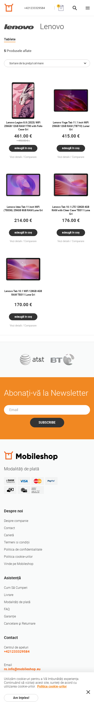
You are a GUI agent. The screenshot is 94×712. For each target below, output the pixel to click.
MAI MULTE (35, 490)
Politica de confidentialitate (23, 549)
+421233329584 (34, 8)
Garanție (10, 616)
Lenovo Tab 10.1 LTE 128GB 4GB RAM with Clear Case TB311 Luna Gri (71, 210)
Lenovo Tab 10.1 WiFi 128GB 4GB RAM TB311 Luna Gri (23, 293)
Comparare (30, 156)
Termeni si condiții (17, 542)
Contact (9, 528)
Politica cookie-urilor (18, 557)
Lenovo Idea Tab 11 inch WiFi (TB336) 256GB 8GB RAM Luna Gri (23, 208)
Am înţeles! (21, 698)
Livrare (8, 595)
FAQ (7, 609)
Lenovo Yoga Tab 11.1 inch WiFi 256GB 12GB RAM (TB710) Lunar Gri (71, 126)
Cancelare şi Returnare (19, 623)
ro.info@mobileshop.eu (22, 669)
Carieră (9, 535)
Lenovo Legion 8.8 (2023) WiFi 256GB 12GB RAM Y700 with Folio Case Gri (23, 126)
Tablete (10, 39)
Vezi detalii (16, 156)
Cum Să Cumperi (15, 588)
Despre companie (16, 521)
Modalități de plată (17, 602)
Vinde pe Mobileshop (18, 564)
